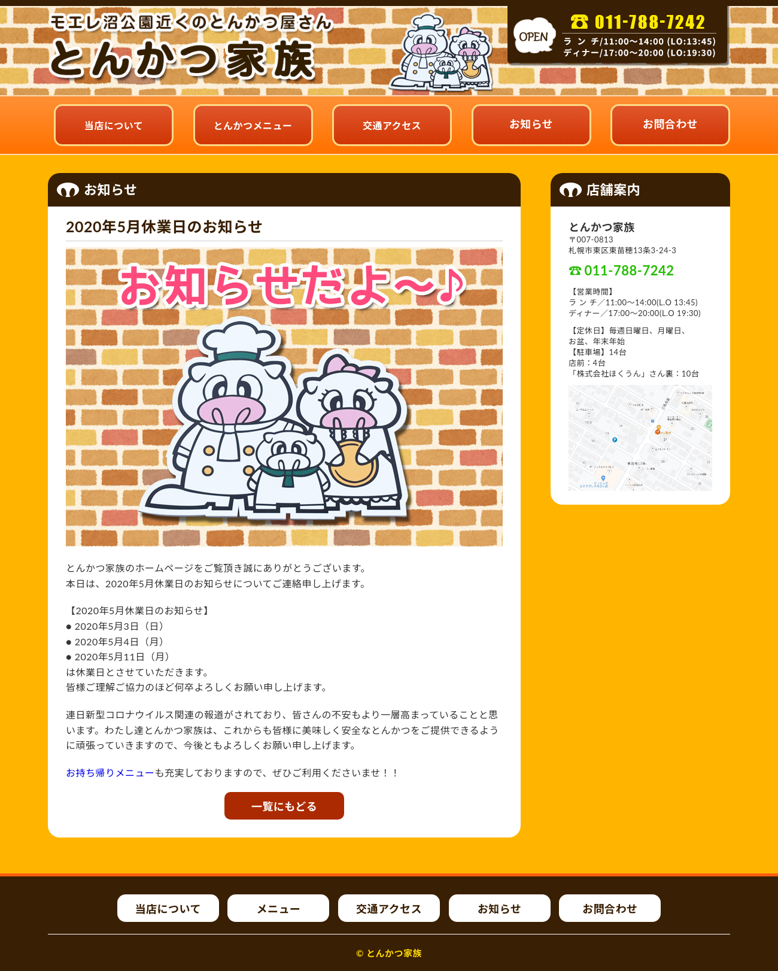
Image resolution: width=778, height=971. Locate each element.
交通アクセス (392, 125)
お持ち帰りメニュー (110, 772)
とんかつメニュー (252, 125)
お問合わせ (670, 124)
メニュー (278, 908)
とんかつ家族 (394, 953)
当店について (114, 125)
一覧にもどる (284, 806)
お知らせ (531, 124)
